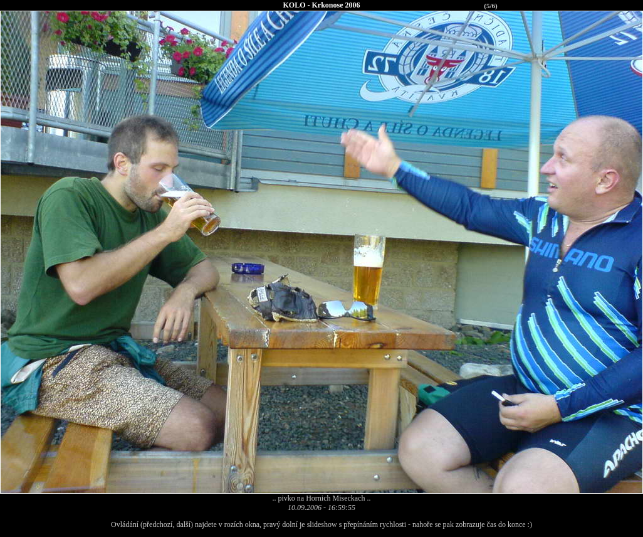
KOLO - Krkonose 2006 (321, 5)
